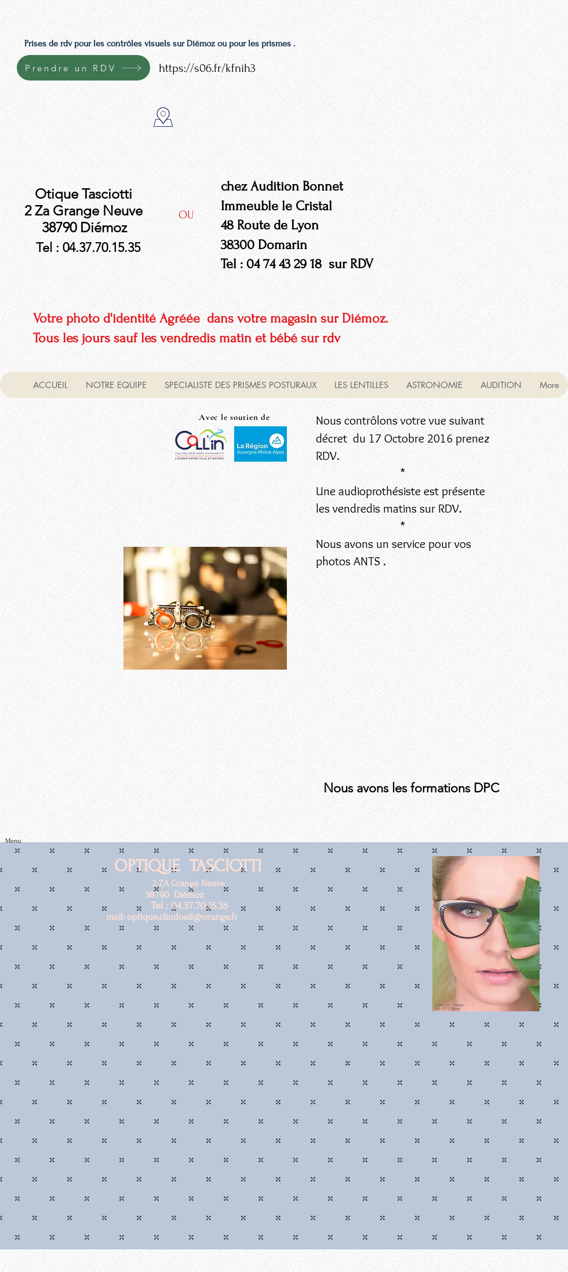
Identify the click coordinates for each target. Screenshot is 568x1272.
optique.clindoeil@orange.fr (182, 916)
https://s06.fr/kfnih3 (207, 68)
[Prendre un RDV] (83, 68)
